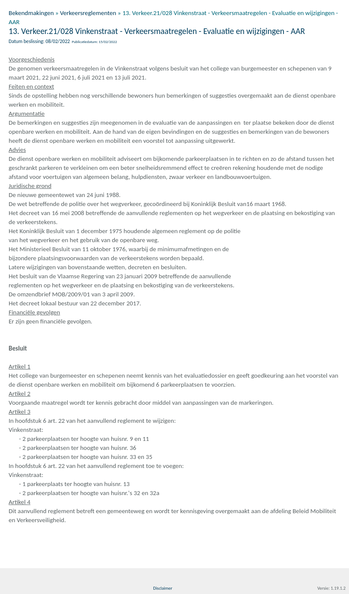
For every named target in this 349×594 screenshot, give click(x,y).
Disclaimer (162, 588)
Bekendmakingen (31, 13)
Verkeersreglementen (88, 13)
